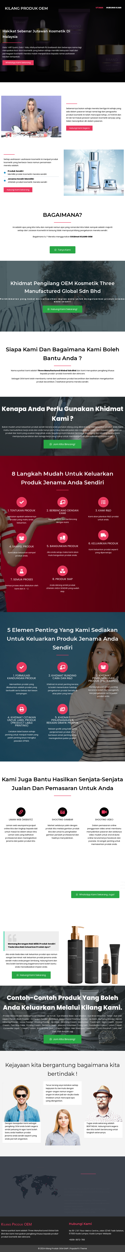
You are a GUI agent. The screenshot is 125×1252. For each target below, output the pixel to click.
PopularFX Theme (78, 1248)
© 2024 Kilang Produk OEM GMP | (54, 1248)
